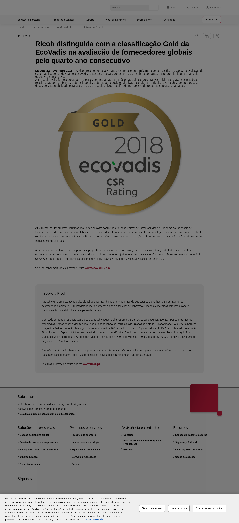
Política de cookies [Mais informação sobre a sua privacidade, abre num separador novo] (94, 519)
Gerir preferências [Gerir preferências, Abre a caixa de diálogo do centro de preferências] (152, 508)
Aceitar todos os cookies (209, 508)
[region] (119, 508)
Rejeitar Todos (179, 508)
